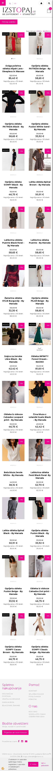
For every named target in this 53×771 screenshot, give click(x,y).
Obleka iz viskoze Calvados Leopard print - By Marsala (13, 417)
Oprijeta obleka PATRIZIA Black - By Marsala (13, 127)
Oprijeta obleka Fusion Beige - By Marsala (13, 591)
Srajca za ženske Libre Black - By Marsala (13, 359)
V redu (33, 764)
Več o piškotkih (45, 764)
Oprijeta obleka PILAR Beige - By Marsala (40, 301)
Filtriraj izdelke (9, 22)
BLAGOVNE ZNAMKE (11, 705)
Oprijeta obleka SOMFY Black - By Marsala (13, 185)
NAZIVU (47, 31)
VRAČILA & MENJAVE (11, 699)
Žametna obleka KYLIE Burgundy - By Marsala (13, 301)
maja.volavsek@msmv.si (33, 756)
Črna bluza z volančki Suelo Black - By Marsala (40, 417)
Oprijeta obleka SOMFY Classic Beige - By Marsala (40, 649)
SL (10, 3)
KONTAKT (33, 691)
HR (15, 3)
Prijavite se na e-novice (15, 732)
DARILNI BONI (8, 702)
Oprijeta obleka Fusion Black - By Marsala (40, 533)
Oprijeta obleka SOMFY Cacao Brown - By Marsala (13, 649)
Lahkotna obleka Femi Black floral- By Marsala (40, 475)
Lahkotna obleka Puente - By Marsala (39, 241)
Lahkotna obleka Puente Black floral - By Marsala (13, 243)
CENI (39, 31)
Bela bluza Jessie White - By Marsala (13, 473)
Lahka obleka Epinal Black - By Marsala (13, 532)
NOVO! (6, 34)
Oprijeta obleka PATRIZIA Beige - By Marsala (39, 69)
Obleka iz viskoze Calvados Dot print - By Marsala (40, 591)
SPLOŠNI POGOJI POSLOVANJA (36, 695)
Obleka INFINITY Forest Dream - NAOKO (39, 359)
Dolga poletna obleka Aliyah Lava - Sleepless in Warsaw (13, 69)
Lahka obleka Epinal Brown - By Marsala (39, 183)
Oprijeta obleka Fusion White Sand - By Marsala (40, 127)
